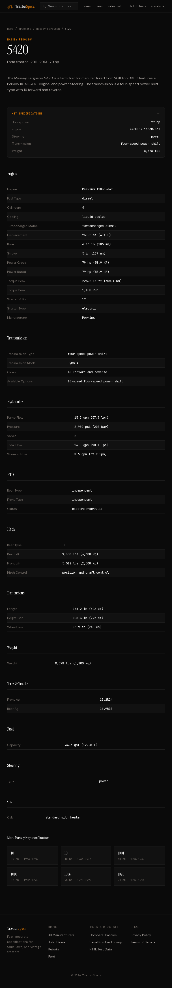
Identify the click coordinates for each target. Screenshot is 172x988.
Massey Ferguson (48, 29)
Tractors (25, 29)
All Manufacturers (61, 935)
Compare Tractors (103, 935)
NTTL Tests (138, 6)
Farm (87, 6)
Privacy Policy (141, 935)
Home (10, 29)
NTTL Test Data (101, 949)
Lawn (99, 6)
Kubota (53, 949)
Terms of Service (143, 942)
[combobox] (59, 6)
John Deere (56, 942)
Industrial (114, 6)
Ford (51, 956)
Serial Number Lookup (106, 942)
